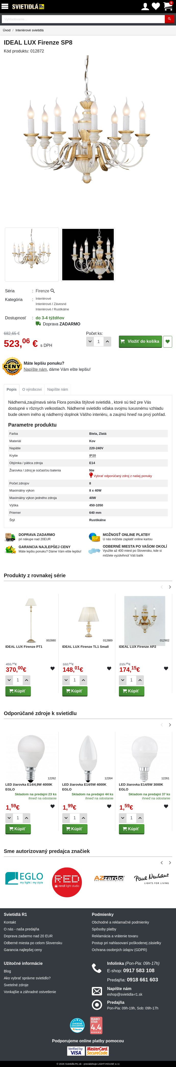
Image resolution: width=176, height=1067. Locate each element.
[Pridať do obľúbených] (167, 342)
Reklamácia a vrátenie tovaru (115, 936)
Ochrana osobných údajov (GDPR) (119, 950)
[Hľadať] (169, 19)
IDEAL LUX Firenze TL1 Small (85, 647)
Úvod (6, 30)
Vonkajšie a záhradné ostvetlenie (30, 992)
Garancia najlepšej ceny (23, 950)
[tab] (11, 389)
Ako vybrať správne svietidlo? (27, 978)
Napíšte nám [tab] (57, 389)
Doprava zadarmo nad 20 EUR (28, 936)
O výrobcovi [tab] (32, 389)
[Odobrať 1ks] (90, 342)
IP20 (92, 455)
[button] (162, 587)
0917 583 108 (131, 970)
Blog (7, 971)
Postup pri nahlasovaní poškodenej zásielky (126, 943)
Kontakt (10, 922)
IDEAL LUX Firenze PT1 (23, 647)
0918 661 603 (132, 979)
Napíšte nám (35, 369)
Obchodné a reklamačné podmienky (120, 922)
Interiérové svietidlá (30, 30)
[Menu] (6, 6)
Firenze (45, 291)
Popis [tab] (12, 389)
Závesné (60, 304)
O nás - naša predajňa (21, 929)
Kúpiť (17, 691)
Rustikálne (61, 309)
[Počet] (99, 342)
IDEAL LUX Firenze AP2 (137, 647)
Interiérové (43, 298)
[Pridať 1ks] (107, 342)
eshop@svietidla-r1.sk (124, 994)
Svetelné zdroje (16, 985)
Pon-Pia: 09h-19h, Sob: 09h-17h (132, 1008)
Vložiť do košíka (140, 341)
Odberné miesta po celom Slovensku (33, 943)
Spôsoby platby (104, 929)
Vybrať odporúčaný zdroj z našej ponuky (120, 476)
